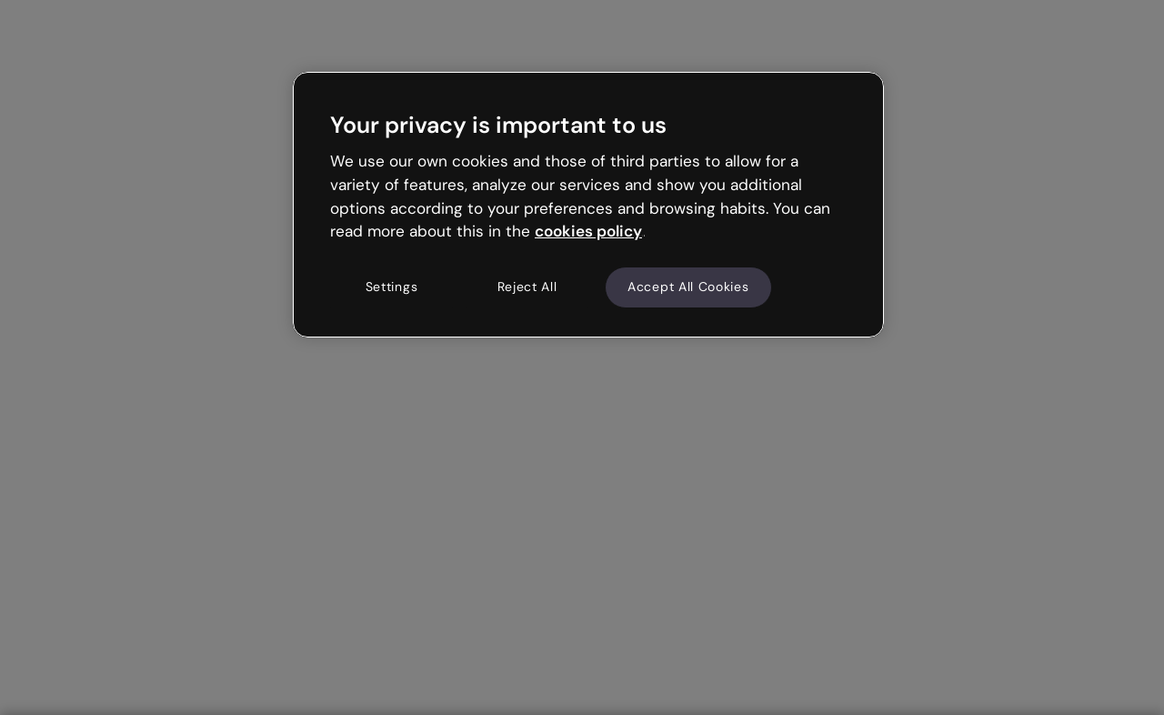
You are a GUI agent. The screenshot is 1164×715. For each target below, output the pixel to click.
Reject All (527, 286)
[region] (588, 204)
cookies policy (588, 231)
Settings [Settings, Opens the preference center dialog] (392, 286)
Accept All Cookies (688, 286)
